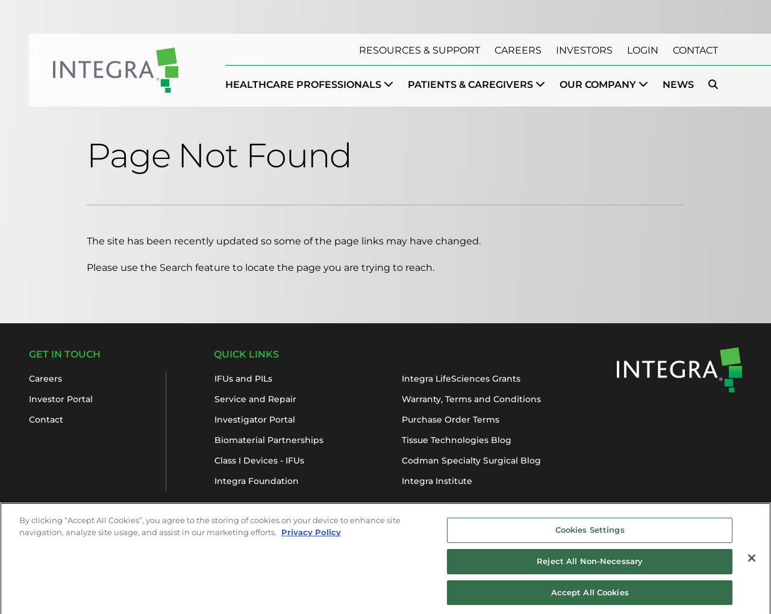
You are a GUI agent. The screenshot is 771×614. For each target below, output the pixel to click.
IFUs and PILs (243, 378)
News (678, 84)
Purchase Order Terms (450, 419)
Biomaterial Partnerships (268, 440)
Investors (584, 50)
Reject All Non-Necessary (590, 564)
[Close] (751, 561)
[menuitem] (309, 85)
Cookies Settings (590, 533)
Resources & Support (419, 50)
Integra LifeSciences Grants (461, 378)
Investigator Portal (254, 419)
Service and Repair (255, 399)
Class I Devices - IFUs (259, 460)
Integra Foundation (256, 481)
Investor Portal (61, 399)
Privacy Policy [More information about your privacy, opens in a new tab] (311, 535)
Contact (695, 50)
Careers (518, 50)
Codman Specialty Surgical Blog (471, 460)
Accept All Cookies (590, 595)
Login (642, 50)
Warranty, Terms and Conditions (471, 399)
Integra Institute (437, 481)
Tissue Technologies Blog (456, 440)
